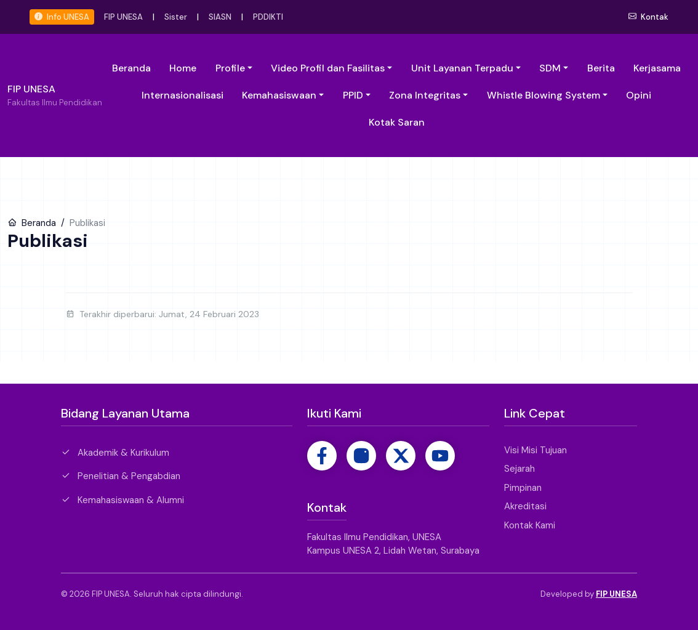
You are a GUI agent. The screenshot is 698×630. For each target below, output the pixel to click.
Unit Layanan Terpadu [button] (462, 68)
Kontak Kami (529, 525)
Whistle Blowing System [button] (543, 95)
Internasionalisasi (182, 95)
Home (182, 68)
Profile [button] (230, 68)
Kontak (648, 17)
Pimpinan (523, 488)
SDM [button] (550, 68)
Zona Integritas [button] (424, 95)
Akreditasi (525, 506)
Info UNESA (61, 17)
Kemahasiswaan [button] (279, 95)
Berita (601, 68)
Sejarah (519, 468)
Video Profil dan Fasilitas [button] (328, 68)
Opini (638, 95)
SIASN (220, 17)
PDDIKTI (268, 17)
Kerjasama (657, 68)
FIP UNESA (123, 17)
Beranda (131, 68)
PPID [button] (353, 95)
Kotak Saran (397, 122)
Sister (175, 17)
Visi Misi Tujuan (535, 450)
